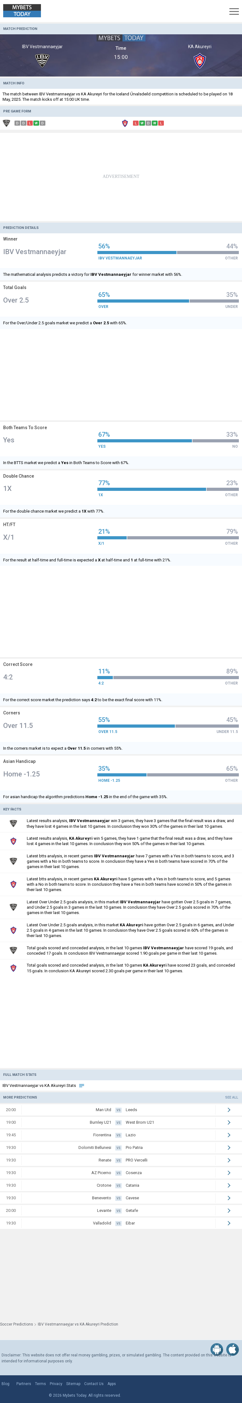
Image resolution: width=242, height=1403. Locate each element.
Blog (5, 1384)
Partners (23, 1384)
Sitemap (73, 1384)
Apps (111, 1384)
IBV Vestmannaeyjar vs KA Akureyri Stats (44, 1085)
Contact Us (94, 1384)
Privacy (56, 1384)
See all (231, 1097)
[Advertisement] (121, 177)
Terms (40, 1384)
